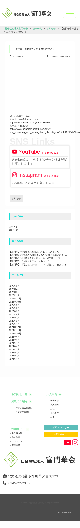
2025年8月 (14, 308)
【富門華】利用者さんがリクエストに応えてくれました (37, 264)
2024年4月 (14, 352)
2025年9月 (14, 305)
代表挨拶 (54, 400)
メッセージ (16, 441)
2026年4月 (14, 289)
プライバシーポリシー (63, 513)
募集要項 (15, 445)
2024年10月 (15, 333)
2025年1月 (14, 324)
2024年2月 (14, 355)
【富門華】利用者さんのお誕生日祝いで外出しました (36, 258)
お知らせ (13, 227)
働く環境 (15, 437)
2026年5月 (14, 286)
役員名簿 (54, 413)
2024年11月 (15, 330)
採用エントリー (61, 427)
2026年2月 (14, 295)
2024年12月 (15, 327)
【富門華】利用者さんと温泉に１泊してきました (34, 251)
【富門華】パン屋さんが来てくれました (29, 261)
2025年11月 (15, 298)
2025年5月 (14, 311)
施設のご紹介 (19, 401)
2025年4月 (14, 314)
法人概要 (54, 404)
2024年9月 (14, 336)
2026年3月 (14, 292)
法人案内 (52, 394)
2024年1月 (14, 359)
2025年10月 (15, 301)
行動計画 (13, 230)
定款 (52, 408)
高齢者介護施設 (22, 412)
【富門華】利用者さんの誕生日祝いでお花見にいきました (38, 255)
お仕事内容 (16, 433)
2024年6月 (14, 346)
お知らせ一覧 (19, 394)
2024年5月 (14, 349)
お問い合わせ (61, 434)
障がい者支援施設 (23, 408)
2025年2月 (14, 321)
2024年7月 (14, 343)
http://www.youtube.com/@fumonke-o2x (30, 122)
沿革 (52, 416)
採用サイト (18, 429)
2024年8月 (14, 340)
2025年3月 (14, 317)
